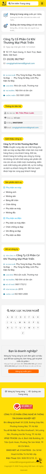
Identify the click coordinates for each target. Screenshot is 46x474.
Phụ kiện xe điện (13, 218)
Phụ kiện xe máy (13, 187)
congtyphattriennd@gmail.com (20, 63)
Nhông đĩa (10, 212)
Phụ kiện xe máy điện (15, 222)
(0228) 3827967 (15, 59)
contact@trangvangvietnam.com (24, 462)
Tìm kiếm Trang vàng (19, 3)
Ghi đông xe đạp (13, 231)
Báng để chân (12, 200)
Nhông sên (11, 196)
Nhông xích (11, 192)
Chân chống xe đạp (14, 227)
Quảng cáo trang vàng (26, 24)
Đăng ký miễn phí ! (23, 371)
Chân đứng (11, 204)
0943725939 (18, 123)
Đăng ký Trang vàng (16, 391)
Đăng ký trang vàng (26, 14)
